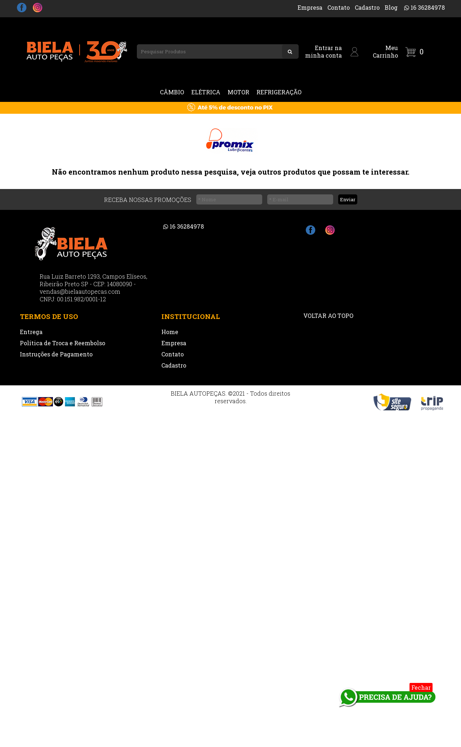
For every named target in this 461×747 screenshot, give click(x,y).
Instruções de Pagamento (56, 354)
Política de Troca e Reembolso (62, 343)
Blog (391, 7)
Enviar (347, 199)
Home (169, 332)
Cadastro (367, 7)
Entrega (31, 332)
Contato (338, 7)
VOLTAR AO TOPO (328, 315)
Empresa (309, 7)
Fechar (421, 687)
